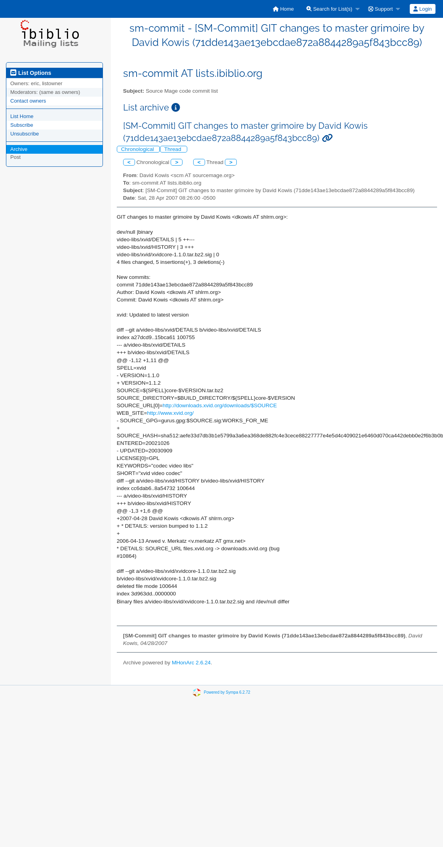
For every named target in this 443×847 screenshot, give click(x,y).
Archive (18, 149)
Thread (173, 149)
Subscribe (21, 125)
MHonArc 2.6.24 (191, 663)
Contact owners (28, 101)
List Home (22, 116)
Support (380, 9)
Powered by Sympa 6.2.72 (227, 692)
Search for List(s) (329, 9)
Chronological (138, 149)
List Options (30, 73)
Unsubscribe (24, 134)
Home (283, 9)
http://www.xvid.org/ (170, 413)
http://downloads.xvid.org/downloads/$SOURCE (220, 405)
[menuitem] (283, 9)
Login (422, 9)
